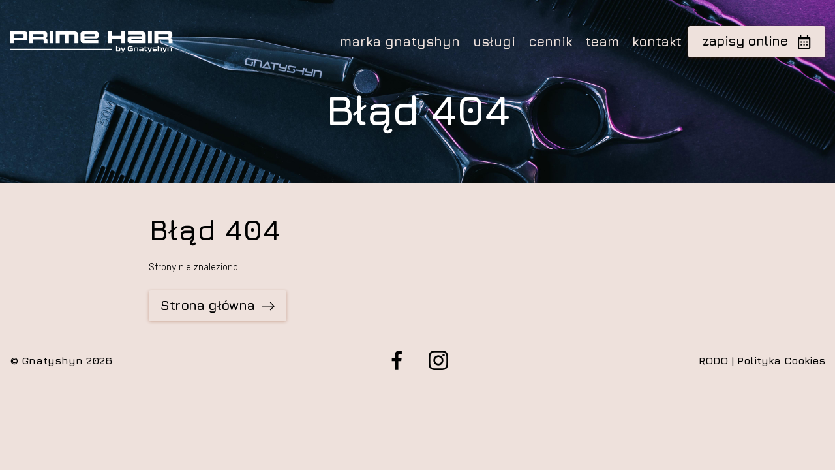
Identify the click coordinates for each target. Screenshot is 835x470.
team (602, 41)
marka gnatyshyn (400, 41)
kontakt (657, 41)
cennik (550, 41)
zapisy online (757, 40)
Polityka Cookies (781, 360)
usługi (494, 41)
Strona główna (217, 305)
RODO (713, 360)
